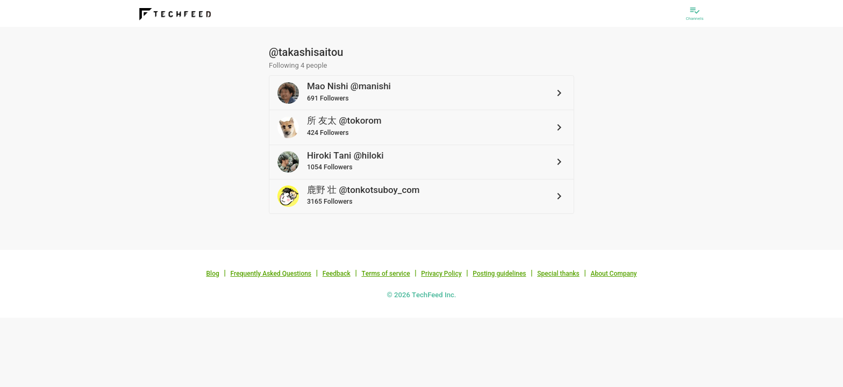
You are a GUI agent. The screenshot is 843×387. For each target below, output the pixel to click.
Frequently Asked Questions (270, 273)
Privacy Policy (441, 273)
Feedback (337, 273)
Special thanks (558, 273)
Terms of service (385, 273)
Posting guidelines (499, 273)
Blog (212, 273)
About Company (613, 273)
